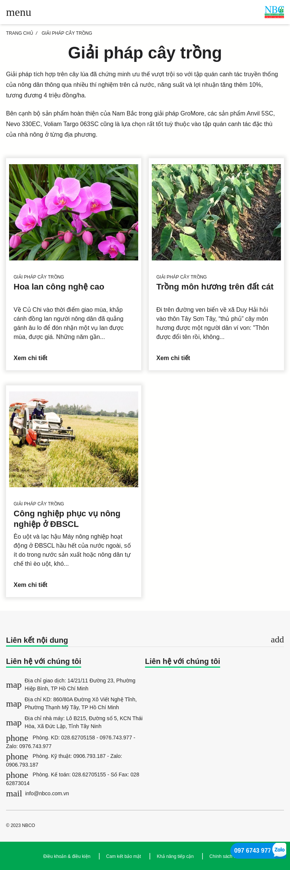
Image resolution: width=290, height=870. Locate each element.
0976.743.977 (116, 737)
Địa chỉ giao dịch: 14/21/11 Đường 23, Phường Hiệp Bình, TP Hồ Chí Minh (71, 684)
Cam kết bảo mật (123, 856)
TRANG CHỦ (19, 33)
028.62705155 (89, 774)
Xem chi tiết (30, 358)
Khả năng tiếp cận (175, 856)
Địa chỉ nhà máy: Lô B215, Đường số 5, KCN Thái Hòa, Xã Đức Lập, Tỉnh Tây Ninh (74, 722)
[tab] (145, 641)
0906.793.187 (89, 756)
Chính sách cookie (228, 856)
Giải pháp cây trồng (67, 33)
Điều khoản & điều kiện (67, 856)
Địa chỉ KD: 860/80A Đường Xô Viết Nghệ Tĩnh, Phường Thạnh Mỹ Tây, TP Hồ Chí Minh (71, 703)
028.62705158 (78, 737)
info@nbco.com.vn (37, 793)
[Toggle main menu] (18, 12)
